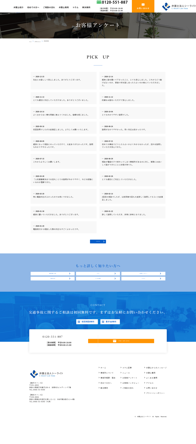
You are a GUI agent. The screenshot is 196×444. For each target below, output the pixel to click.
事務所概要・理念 (53, 281)
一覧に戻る (98, 244)
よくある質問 (98, 291)
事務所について (107, 392)
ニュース (126, 392)
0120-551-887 (65, 354)
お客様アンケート (43, 41)
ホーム (31, 41)
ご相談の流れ (53, 291)
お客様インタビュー (143, 281)
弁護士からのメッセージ (156, 387)
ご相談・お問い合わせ (127, 358)
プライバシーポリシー (155, 412)
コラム (98, 281)
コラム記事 (127, 387)
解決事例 (104, 407)
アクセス (143, 291)
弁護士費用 (151, 392)
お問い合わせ (151, 407)
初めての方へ (106, 402)
